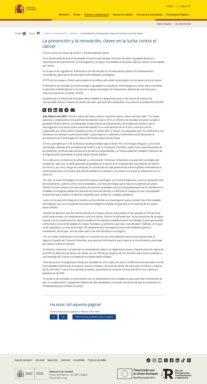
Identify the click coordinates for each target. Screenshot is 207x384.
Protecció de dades (97, 359)
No (63, 324)
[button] (64, 22)
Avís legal (39, 359)
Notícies (73, 41)
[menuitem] (64, 22)
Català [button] (170, 13)
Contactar (65, 359)
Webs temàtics (164, 31)
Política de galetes (136, 6)
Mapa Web (52, 359)
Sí (53, 324)
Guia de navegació (23, 359)
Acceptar (152, 6)
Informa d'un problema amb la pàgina (94, 324)
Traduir (20, 41)
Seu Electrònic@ (183, 31)
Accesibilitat (79, 359)
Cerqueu (183, 14)
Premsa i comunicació (55, 41)
